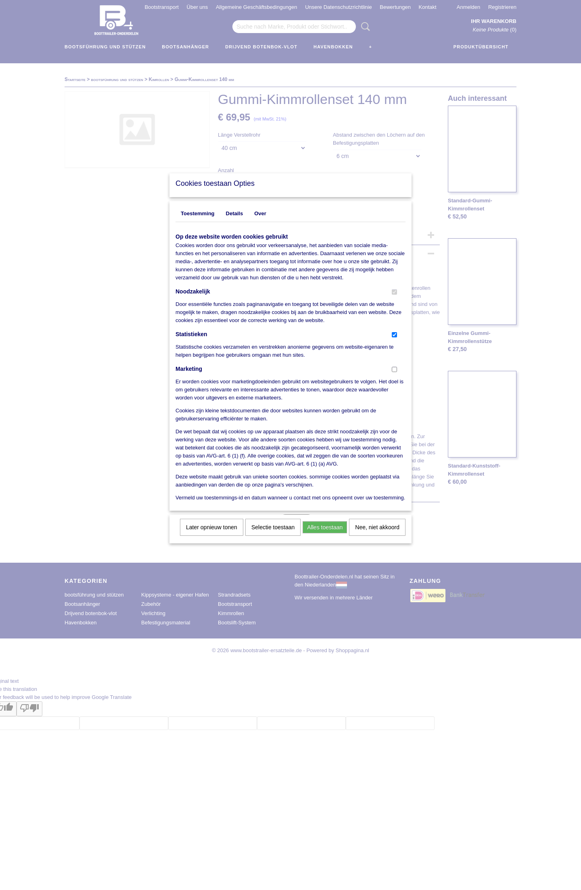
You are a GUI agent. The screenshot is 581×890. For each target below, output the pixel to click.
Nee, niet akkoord (377, 537)
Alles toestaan (325, 537)
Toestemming (198, 224)
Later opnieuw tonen (211, 537)
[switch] (394, 302)
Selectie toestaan (273, 537)
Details (234, 224)
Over (260, 224)
